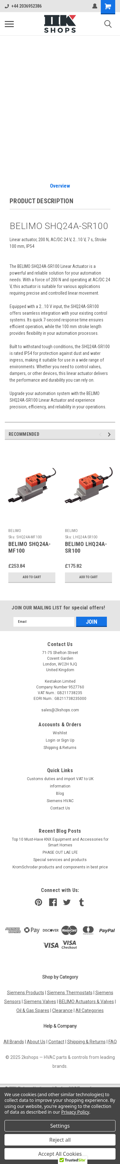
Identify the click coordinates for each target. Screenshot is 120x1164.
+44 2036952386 (23, 6)
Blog (60, 793)
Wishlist (60, 733)
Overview (60, 186)
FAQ (112, 1041)
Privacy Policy (75, 1112)
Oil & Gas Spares (32, 1010)
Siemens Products (25, 992)
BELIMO (14, 530)
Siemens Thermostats (69, 992)
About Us (36, 1041)
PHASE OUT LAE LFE (60, 852)
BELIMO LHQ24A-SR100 (86, 547)
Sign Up (67, 740)
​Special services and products (60, 860)
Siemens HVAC (60, 801)
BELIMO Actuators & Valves (86, 1001)
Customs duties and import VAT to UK (60, 779)
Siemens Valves (40, 1001)
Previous (101, 434)
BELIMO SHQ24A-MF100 (29, 547)
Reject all (60, 1139)
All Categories (90, 1010)
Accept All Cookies (60, 1153)
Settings (60, 1125)
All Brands (14, 1041)
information (60, 786)
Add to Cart (32, 577)
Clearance (62, 1010)
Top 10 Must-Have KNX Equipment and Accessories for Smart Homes (60, 842)
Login (50, 740)
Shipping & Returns (60, 747)
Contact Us (60, 808)
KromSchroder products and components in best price (60, 867)
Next (110, 434)
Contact (56, 1041)
